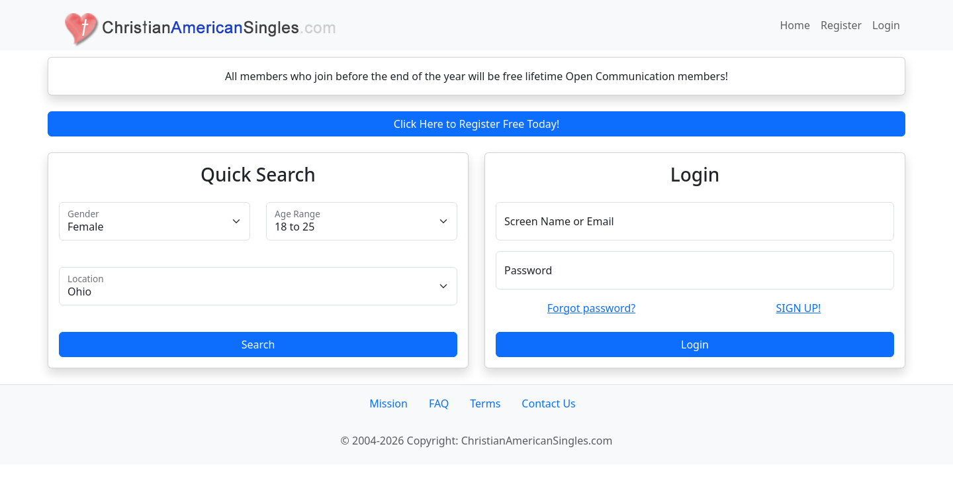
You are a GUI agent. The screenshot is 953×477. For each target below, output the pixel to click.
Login (886, 25)
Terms (485, 403)
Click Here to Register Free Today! (476, 124)
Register (841, 25)
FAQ (439, 403)
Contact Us (548, 403)
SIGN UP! (798, 308)
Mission (388, 403)
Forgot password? (591, 308)
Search (258, 344)
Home (795, 25)
